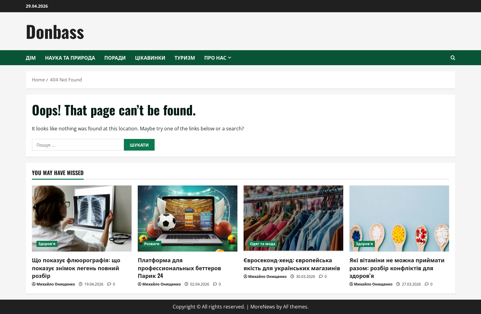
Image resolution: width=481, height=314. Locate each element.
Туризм (185, 57)
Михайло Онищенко (56, 284)
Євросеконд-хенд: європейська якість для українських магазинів (292, 263)
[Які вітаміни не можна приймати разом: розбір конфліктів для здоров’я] (399, 218)
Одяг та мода (262, 243)
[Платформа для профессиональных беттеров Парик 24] (187, 218)
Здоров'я (47, 243)
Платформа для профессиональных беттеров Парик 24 (179, 267)
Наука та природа (70, 57)
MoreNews (262, 306)
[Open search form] (453, 58)
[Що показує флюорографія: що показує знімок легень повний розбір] (82, 218)
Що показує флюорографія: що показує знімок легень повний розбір (76, 267)
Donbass (55, 31)
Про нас (215, 57)
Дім (31, 57)
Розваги (152, 243)
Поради (115, 57)
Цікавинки (150, 57)
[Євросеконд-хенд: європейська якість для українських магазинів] (293, 218)
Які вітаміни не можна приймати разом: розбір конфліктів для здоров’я (396, 267)
